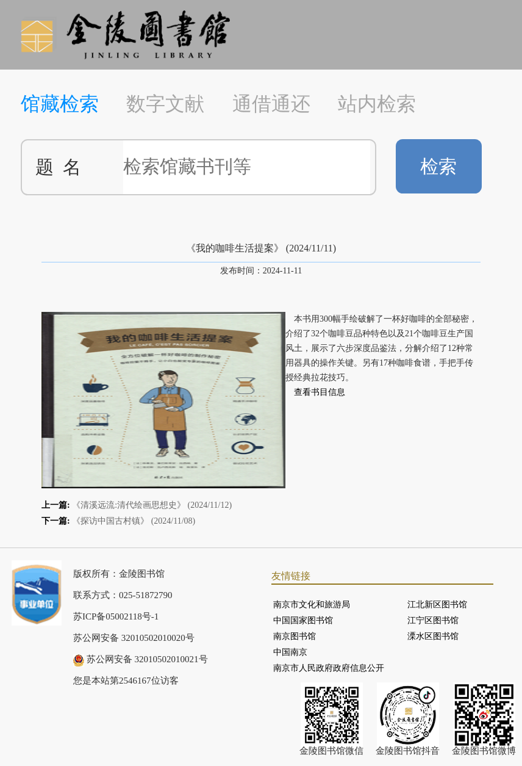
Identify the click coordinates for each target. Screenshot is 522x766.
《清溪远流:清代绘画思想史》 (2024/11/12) (152, 505)
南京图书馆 (294, 636)
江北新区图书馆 (437, 604)
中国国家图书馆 (303, 620)
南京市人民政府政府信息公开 (328, 668)
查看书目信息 (319, 392)
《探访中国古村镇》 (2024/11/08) (133, 521)
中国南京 (290, 652)
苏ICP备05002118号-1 (116, 616)
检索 (438, 166)
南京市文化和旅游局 (311, 604)
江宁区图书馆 (433, 620)
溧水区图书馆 (433, 636)
